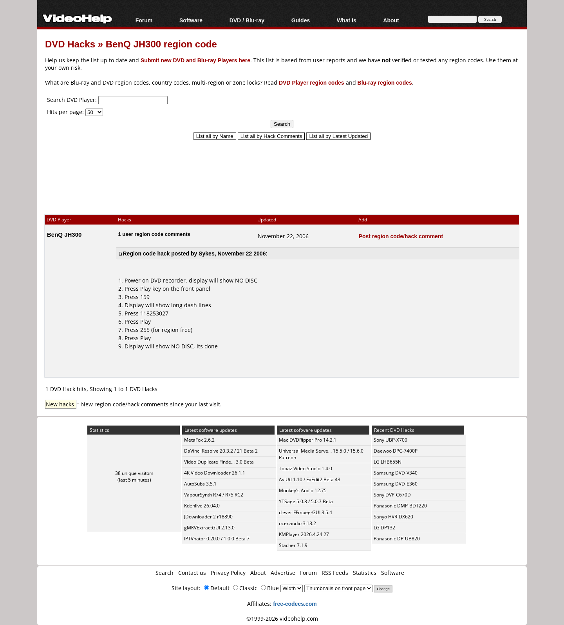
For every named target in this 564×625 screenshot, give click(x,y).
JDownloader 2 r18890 (208, 516)
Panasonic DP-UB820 (397, 538)
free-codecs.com (294, 603)
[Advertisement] (282, 173)
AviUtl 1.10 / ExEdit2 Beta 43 (309, 479)
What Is (346, 20)
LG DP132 (384, 527)
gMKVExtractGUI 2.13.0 (209, 527)
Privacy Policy (228, 572)
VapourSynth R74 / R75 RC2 (213, 494)
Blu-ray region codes (385, 82)
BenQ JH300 (64, 234)
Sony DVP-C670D (392, 494)
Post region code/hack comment (401, 236)
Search (164, 572)
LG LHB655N (387, 461)
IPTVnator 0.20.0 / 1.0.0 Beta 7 (216, 538)
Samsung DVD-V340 (396, 472)
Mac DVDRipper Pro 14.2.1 (307, 440)
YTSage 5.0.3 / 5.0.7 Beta (306, 501)
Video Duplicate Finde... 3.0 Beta (219, 461)
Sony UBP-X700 (390, 440)
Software (190, 20)
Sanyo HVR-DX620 (393, 516)
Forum (144, 20)
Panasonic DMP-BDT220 (400, 505)
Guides (300, 20)
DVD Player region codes (311, 82)
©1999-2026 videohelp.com (282, 618)
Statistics (364, 572)
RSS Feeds (335, 572)
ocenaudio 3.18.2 (297, 523)
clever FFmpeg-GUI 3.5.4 (305, 512)
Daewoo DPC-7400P (396, 450)
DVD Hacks (70, 43)
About (391, 20)
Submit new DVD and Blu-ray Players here (195, 60)
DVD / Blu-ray (247, 20)
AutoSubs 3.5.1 (200, 483)
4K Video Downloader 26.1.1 (214, 472)
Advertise (283, 572)
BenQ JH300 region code (161, 43)
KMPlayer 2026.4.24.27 (304, 534)
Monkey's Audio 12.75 (303, 490)
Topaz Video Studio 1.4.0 (305, 468)
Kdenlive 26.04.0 (202, 505)
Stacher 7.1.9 (293, 545)
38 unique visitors (134, 473)
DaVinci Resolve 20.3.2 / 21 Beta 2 (221, 450)
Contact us (192, 572)
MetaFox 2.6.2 (199, 440)
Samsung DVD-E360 (396, 483)
